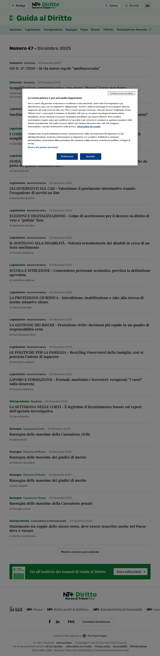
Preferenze (67, 156)
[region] (80, 127)
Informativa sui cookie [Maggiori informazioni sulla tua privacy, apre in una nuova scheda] (88, 126)
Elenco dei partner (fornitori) (43, 147)
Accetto (90, 156)
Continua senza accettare (121, 93)
